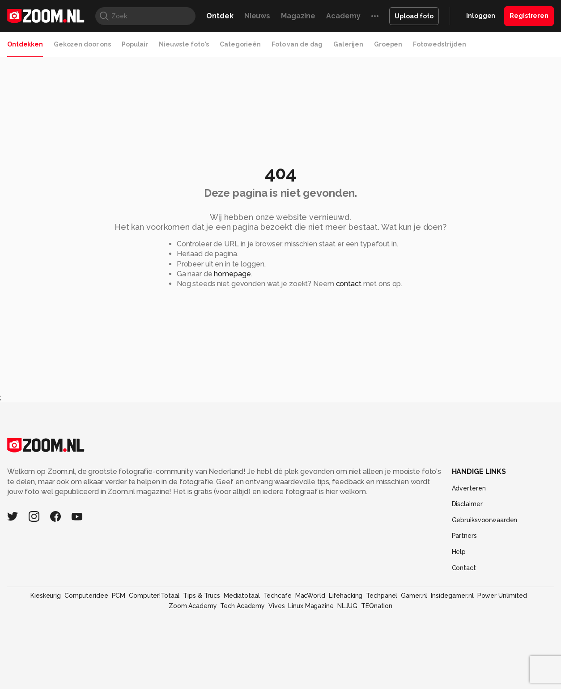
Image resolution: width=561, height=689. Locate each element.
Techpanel (381, 595)
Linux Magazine (310, 605)
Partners (464, 535)
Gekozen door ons (82, 44)
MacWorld (310, 595)
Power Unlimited (502, 595)
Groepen (388, 44)
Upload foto (414, 16)
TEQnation (376, 605)
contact (348, 283)
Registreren (529, 15)
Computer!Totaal (154, 595)
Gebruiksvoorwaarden (485, 520)
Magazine (298, 16)
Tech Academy (242, 605)
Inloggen (480, 15)
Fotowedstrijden (439, 44)
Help (459, 551)
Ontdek (219, 16)
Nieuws (257, 16)
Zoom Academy (193, 605)
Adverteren (469, 488)
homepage (232, 274)
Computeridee (86, 595)
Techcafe (278, 595)
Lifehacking (346, 595)
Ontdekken (25, 44)
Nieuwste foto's (184, 44)
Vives (276, 605)
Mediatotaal (242, 595)
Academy (343, 16)
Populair (135, 44)
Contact (464, 567)
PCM (119, 595)
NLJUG (347, 605)
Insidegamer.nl (452, 595)
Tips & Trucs (201, 595)
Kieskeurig (45, 595)
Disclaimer (467, 503)
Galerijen (348, 44)
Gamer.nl (414, 595)
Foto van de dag (297, 44)
